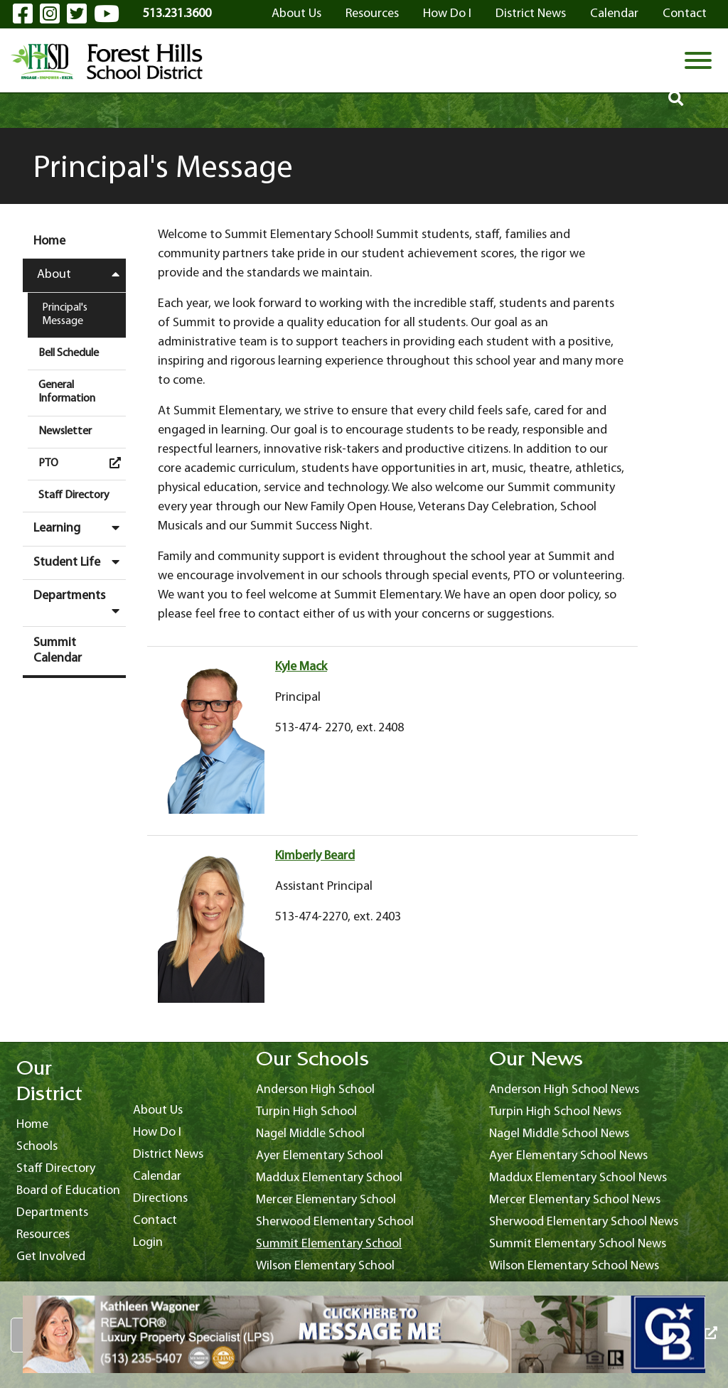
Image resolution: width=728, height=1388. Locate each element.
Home (49, 241)
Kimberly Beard (315, 856)
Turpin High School (306, 1112)
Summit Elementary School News (577, 1244)
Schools (37, 1146)
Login (148, 1242)
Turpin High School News (555, 1112)
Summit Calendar (57, 650)
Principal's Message (64, 314)
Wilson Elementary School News (574, 1266)
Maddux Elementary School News (578, 1178)
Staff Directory (73, 495)
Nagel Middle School (310, 1134)
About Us (296, 14)
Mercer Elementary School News (574, 1200)
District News (531, 14)
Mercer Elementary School (326, 1200)
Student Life (79, 562)
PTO (82, 463)
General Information (66, 392)
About (81, 274)
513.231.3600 (177, 14)
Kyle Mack (301, 667)
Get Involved (50, 1257)
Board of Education (68, 1191)
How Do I (447, 14)
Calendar (614, 14)
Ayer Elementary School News (568, 1156)
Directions (160, 1198)
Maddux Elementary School (329, 1178)
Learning (79, 528)
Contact (685, 14)
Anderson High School (315, 1090)
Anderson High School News (564, 1090)
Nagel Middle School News (559, 1134)
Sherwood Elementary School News (583, 1222)
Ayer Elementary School (319, 1156)
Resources (372, 14)
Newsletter (65, 431)
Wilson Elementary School (325, 1266)
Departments (79, 603)
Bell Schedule (68, 353)
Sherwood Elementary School (335, 1222)
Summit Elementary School (329, 1244)
